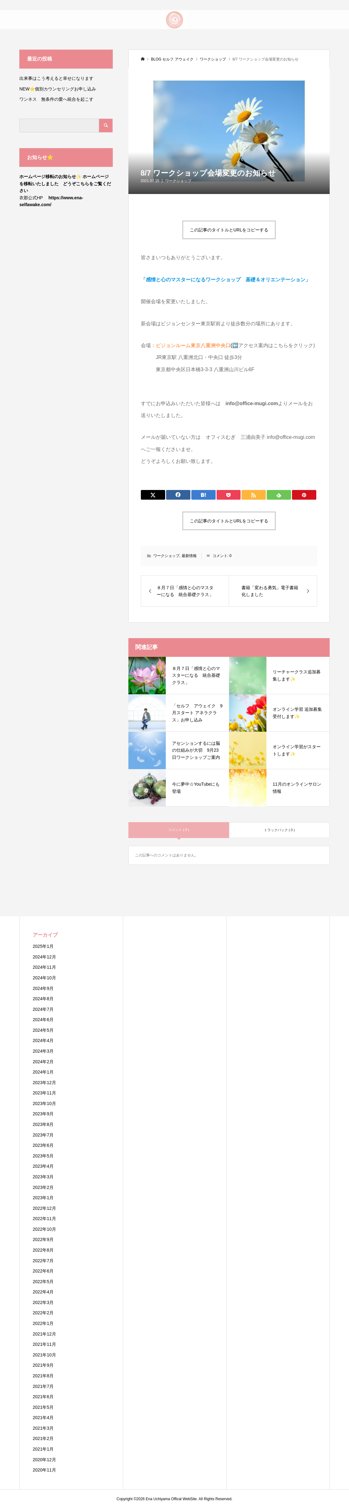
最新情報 (189, 556)
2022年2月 (43, 1312)
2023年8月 (43, 1124)
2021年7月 (43, 1386)
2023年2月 (43, 1187)
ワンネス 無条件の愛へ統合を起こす (56, 99)
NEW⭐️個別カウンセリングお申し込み (59, 88)
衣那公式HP (31, 197)
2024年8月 (43, 998)
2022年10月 (44, 1229)
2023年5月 (43, 1155)
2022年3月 (43, 1302)
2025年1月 (43, 946)
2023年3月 (43, 1176)
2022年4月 (43, 1291)
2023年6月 (43, 1145)
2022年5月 (43, 1281)
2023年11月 (44, 1092)
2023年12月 (44, 1082)
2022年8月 (43, 1250)
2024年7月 (43, 1009)
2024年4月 (43, 1040)
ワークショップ (178, 181)
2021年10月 (44, 1354)
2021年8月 (43, 1375)
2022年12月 (44, 1208)
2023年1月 (43, 1197)
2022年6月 (43, 1270)
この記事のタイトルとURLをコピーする (229, 229)
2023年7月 (43, 1134)
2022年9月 (43, 1239)
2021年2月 (43, 1438)
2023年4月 (43, 1166)
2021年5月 (43, 1407)
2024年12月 (44, 956)
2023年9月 (43, 1113)
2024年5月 (43, 1030)
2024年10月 (44, 977)
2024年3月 (43, 1051)
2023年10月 (44, 1103)
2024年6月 (43, 1019)
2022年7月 (43, 1260)
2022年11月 (44, 1218)
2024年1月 (43, 1071)
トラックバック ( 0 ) (279, 830)
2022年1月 (43, 1323)
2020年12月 (44, 1459)
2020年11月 (44, 1469)
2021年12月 (44, 1333)
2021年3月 (43, 1428)
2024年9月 (43, 988)
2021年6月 (43, 1396)
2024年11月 (44, 967)
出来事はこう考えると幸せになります (56, 78)
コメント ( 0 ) (178, 830)
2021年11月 (44, 1344)
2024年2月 (43, 1061)
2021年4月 (43, 1417)
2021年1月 (43, 1449)
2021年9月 (43, 1365)
